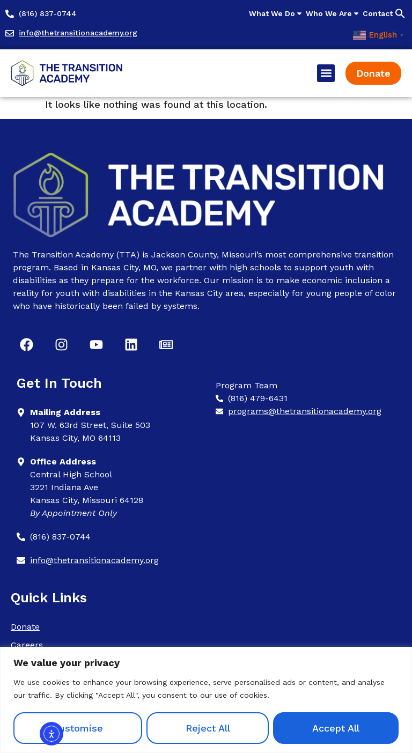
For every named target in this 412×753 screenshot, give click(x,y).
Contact (378, 13)
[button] (400, 13)
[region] (206, 700)
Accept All (335, 728)
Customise (78, 728)
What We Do (276, 13)
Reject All (208, 728)
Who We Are (333, 13)
